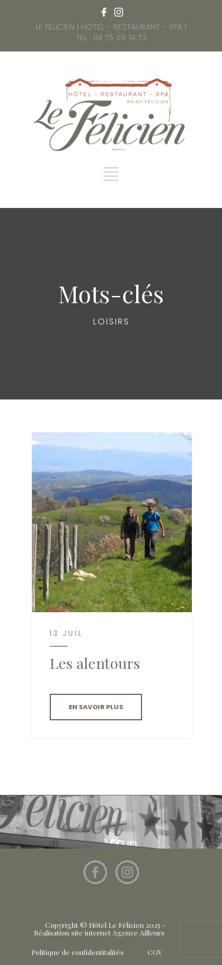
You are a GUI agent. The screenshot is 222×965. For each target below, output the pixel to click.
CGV (155, 952)
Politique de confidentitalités (77, 952)
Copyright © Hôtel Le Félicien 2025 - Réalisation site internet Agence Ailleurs (99, 928)
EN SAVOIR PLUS (96, 706)
